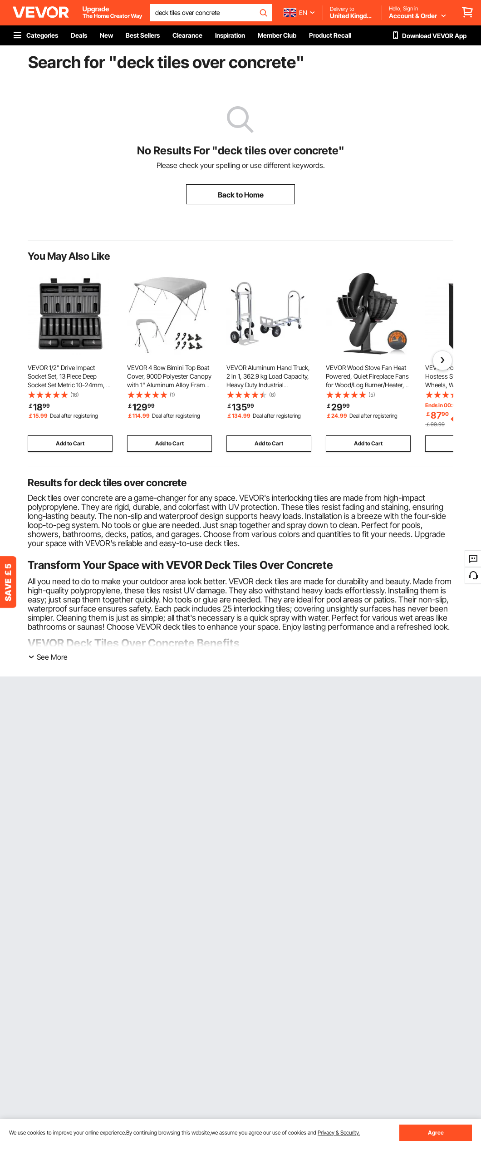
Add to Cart (70, 443)
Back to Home (241, 194)
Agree (436, 1132)
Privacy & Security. (339, 1132)
